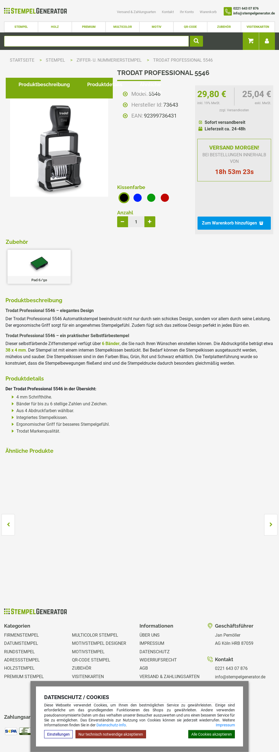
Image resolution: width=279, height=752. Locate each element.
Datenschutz (155, 622)
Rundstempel (19, 622)
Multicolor (122, 27)
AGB (144, 638)
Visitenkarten (258, 27)
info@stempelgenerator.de (240, 647)
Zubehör (224, 27)
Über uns (150, 605)
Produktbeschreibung (39, 252)
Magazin (149, 671)
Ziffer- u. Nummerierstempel (110, 60)
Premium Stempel (24, 646)
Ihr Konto (187, 12)
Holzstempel (19, 638)
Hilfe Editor (11, 731)
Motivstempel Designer (99, 613)
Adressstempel (22, 630)
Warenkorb (208, 12)
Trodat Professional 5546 (183, 60)
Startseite (22, 60)
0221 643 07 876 (231, 638)
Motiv (156, 27)
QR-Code (190, 27)
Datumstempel (21, 613)
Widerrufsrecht (158, 630)
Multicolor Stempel (95, 605)
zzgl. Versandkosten (234, 110)
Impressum (225, 725)
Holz (55, 27)
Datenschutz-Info (111, 725)
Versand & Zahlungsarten (137, 12)
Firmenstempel (21, 605)
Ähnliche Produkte (157, 252)
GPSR (145, 680)
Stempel (21, 27)
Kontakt (168, 12)
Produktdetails (100, 252)
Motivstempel (88, 622)
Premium (89, 27)
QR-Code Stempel (91, 630)
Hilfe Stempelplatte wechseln (250, 731)
